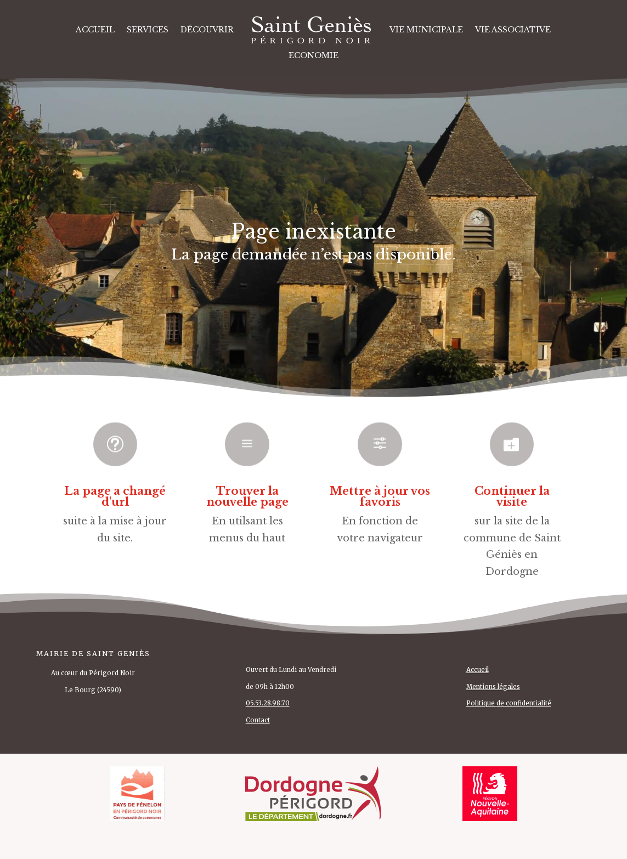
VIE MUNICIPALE (426, 30)
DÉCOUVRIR (207, 30)
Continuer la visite (512, 496)
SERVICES (147, 30)
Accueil (95, 30)
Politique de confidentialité (508, 703)
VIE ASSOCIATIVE (513, 30)
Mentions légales (493, 687)
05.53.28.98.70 (268, 703)
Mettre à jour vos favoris (380, 496)
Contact (258, 720)
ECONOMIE (313, 55)
